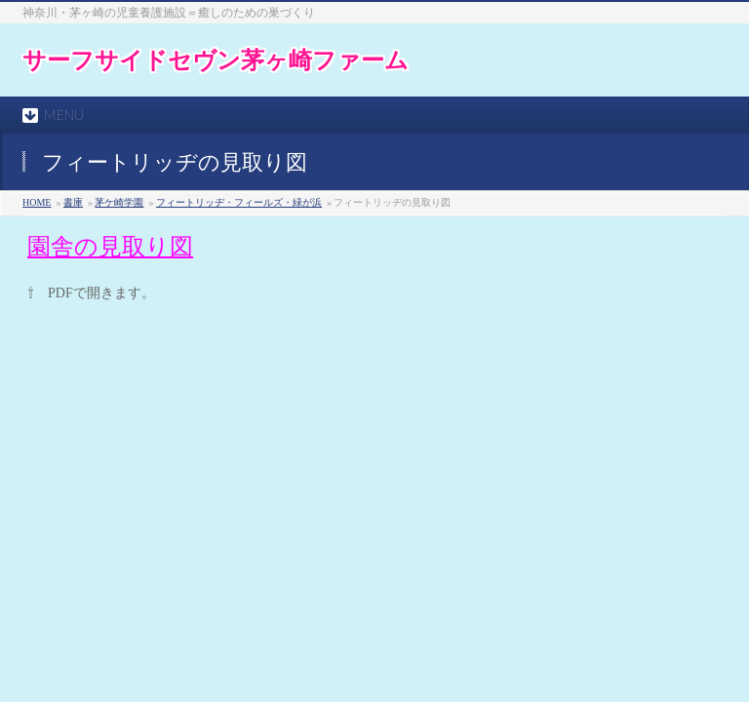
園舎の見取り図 (110, 246)
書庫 (73, 202)
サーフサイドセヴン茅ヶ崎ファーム (215, 60)
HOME (36, 202)
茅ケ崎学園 (119, 202)
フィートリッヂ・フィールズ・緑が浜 (239, 202)
